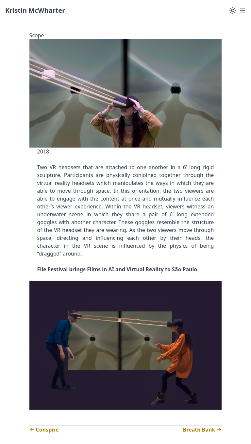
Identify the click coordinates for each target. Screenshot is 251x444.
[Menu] (242, 10)
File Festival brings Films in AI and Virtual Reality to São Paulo (117, 269)
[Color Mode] (233, 10)
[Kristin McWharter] (35, 10)
